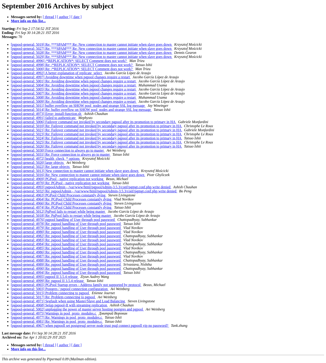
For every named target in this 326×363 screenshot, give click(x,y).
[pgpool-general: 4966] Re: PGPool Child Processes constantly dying (61, 203)
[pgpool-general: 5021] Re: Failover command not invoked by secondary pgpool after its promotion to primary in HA (96, 130)
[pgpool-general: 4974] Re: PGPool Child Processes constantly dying (61, 207)
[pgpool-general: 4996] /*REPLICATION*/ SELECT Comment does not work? (69, 61)
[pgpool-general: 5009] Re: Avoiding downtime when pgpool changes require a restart (74, 101)
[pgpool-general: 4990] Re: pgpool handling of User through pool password (66, 268)
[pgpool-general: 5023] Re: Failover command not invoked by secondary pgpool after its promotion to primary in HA (96, 134)
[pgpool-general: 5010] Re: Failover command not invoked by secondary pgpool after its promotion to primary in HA (96, 126)
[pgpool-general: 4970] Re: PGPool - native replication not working (60, 183)
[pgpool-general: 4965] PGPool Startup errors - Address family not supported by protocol (76, 285)
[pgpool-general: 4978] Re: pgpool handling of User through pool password (66, 224)
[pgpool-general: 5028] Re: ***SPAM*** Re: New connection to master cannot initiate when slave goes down (92, 53)
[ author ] (64, 17)
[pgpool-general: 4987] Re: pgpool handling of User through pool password (66, 256)
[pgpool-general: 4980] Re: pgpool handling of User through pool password (66, 232)
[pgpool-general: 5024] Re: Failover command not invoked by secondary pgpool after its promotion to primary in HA (96, 138)
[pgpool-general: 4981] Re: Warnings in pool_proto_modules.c (57, 321)
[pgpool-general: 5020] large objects (38, 163)
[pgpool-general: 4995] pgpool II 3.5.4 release (45, 277)
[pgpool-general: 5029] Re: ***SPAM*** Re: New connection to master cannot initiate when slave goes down (92, 57)
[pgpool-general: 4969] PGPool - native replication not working (57, 179)
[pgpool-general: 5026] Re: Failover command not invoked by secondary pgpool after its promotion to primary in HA (96, 146)
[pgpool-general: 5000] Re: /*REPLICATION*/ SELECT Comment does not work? (72, 69)
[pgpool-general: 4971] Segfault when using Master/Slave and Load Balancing (68, 301)
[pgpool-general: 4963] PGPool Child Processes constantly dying (58, 195)
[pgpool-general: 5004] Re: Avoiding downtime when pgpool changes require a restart (74, 85)
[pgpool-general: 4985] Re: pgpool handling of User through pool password (66, 248)
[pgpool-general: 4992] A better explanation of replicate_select (57, 73)
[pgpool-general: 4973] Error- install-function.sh (46, 114)
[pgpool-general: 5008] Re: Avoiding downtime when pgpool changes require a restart (74, 97)
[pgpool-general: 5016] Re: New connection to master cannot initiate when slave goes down (78, 175)
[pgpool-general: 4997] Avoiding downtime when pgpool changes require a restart (71, 77)
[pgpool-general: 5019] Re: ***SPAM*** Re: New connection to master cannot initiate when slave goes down (92, 44)
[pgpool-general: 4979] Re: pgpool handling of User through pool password (66, 228)
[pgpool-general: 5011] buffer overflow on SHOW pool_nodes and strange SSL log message (78, 105)
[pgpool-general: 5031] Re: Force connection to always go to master (61, 154)
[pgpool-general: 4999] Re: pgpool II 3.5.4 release (48, 281)
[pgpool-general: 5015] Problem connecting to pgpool (50, 293)
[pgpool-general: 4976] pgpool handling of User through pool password (63, 220)
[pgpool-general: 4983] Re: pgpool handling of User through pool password (66, 240)
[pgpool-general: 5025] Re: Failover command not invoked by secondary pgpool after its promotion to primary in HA (96, 142)
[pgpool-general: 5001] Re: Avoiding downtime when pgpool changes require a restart (74, 81)
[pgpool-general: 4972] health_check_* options (45, 158)
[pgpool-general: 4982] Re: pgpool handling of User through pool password (66, 236)
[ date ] (76, 17)
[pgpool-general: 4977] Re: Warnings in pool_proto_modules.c (57, 317)
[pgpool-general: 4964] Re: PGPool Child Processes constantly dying (61, 199)
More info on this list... (28, 21)
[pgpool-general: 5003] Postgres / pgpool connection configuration (59, 289)
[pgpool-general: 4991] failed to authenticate (44, 118)
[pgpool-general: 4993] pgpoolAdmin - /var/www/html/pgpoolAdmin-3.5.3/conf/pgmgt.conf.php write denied (91, 187)
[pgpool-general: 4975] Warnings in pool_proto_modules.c (54, 313)
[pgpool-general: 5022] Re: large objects (40, 167)
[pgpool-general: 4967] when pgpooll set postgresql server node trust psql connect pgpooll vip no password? (90, 325)
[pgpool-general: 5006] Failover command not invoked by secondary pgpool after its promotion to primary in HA (93, 122)
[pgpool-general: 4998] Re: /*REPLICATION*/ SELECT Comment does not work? (72, 65)
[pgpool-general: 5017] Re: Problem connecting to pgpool (53, 297)
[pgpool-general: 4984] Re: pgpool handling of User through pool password (66, 244)
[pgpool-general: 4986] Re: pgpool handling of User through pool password (66, 252)
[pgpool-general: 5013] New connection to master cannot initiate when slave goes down (75, 171)
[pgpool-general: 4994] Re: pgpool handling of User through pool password (66, 273)
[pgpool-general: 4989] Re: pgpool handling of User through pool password (66, 264)
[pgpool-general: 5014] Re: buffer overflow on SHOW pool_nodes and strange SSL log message (81, 110)
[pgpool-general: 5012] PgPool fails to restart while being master (58, 211)
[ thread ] (49, 17)
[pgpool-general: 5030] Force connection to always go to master (58, 150)
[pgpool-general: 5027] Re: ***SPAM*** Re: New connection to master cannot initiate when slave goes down (92, 48)
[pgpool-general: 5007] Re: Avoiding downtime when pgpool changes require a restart (74, 93)
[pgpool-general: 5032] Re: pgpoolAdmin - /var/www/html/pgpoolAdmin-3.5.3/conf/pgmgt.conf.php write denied (94, 191)
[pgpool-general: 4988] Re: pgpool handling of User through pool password (66, 260)
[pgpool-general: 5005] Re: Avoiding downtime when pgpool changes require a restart (74, 89)
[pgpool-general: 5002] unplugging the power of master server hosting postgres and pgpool (77, 309)
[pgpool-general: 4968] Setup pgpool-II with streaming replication (59, 305)
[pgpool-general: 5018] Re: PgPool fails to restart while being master (61, 215)
